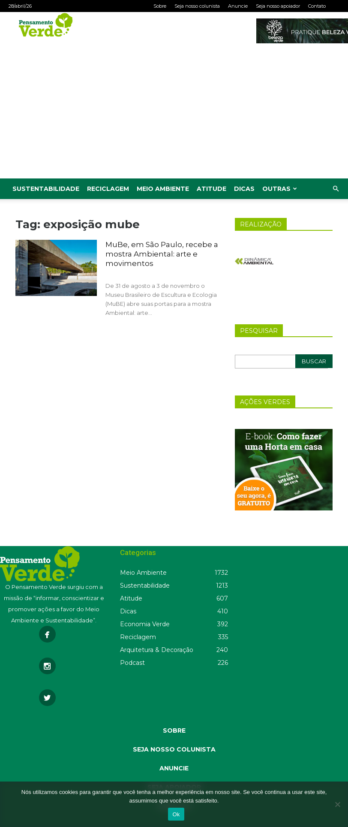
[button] (335, 189)
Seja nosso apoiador (278, 6)
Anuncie (238, 6)
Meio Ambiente (163, 189)
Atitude (211, 189)
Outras (279, 189)
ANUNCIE (174, 768)
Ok (176, 814)
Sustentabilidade (45, 189)
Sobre (159, 6)
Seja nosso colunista (197, 6)
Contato (317, 6)
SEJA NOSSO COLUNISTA (174, 749)
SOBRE (174, 730)
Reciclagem (108, 189)
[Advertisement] (174, 114)
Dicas (244, 189)
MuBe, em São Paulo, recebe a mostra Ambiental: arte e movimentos (161, 254)
